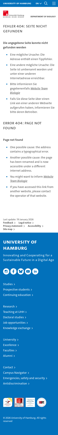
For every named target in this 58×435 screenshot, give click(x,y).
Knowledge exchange (16, 328)
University (9, 339)
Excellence (10, 345)
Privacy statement (12, 226)
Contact (8, 367)
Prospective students (16, 289)
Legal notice (25, 222)
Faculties (8, 350)
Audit (17, 399)
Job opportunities (14, 323)
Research (9, 306)
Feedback (8, 222)
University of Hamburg (17, 3)
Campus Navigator (15, 373)
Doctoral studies (13, 317)
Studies (8, 284)
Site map (7, 229)
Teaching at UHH (13, 312)
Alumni (8, 356)
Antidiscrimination (15, 383)
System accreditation (41, 401)
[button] (38, 3)
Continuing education (17, 295)
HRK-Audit (29, 401)
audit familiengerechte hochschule (7, 402)
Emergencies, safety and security (24, 378)
